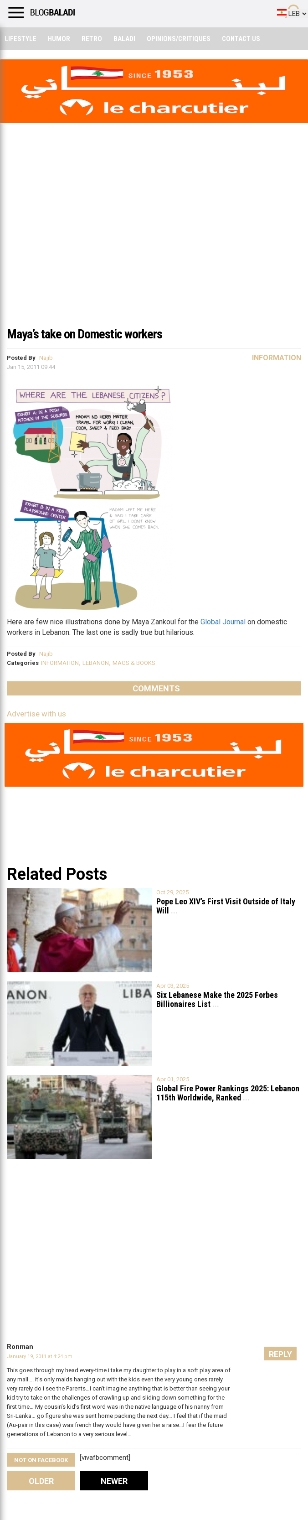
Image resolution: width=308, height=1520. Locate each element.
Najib (46, 357)
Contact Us (241, 39)
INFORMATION (60, 662)
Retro (92, 39)
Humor (59, 39)
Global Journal (223, 621)
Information (276, 357)
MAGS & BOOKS (134, 662)
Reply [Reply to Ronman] (280, 1354)
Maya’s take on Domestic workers (84, 334)
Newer (114, 1481)
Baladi (124, 39)
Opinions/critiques (178, 39)
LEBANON (95, 662)
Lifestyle (20, 39)
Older (41, 1481)
